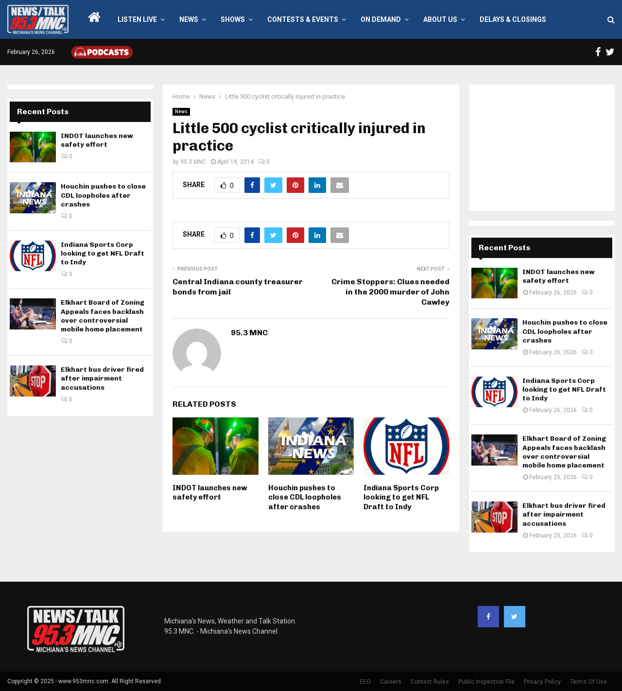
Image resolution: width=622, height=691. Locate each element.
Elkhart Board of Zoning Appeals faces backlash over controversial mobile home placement (102, 315)
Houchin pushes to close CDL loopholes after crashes (304, 497)
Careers (390, 681)
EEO (365, 681)
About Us (440, 19)
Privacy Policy (542, 681)
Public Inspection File (486, 681)
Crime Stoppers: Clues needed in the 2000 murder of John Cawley (390, 292)
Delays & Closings (513, 19)
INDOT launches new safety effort (210, 493)
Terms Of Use (588, 681)
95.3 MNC (193, 161)
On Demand (381, 19)
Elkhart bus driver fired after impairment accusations (102, 378)
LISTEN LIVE (137, 19)
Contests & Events (302, 19)
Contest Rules (430, 681)
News (188, 19)
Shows (233, 19)
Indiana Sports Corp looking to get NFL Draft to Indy (401, 497)
